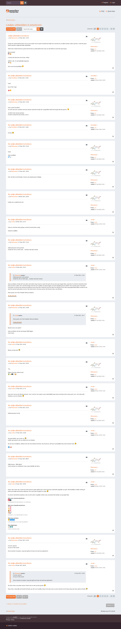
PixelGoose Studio (25, 618)
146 (95, 78)
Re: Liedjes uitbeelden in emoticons (19, 76)
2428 (95, 222)
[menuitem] (112, 2)
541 (95, 49)
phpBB (15, 617)
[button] (94, 29)
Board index (10, 611)
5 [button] (107, 28)
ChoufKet (94, 75)
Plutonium (94, 46)
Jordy (92, 219)
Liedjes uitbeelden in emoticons (24, 25)
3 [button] (102, 28)
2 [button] (100, 28)
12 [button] (111, 28)
